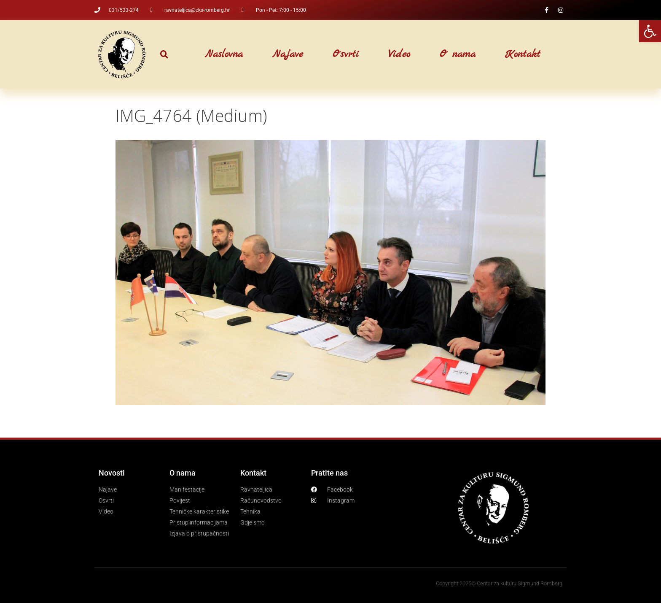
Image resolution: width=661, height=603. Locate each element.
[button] (164, 54)
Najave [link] (287, 54)
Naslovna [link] (224, 54)
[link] (650, 31)
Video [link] (399, 54)
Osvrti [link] (346, 54)
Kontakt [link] (522, 54)
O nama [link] (458, 54)
